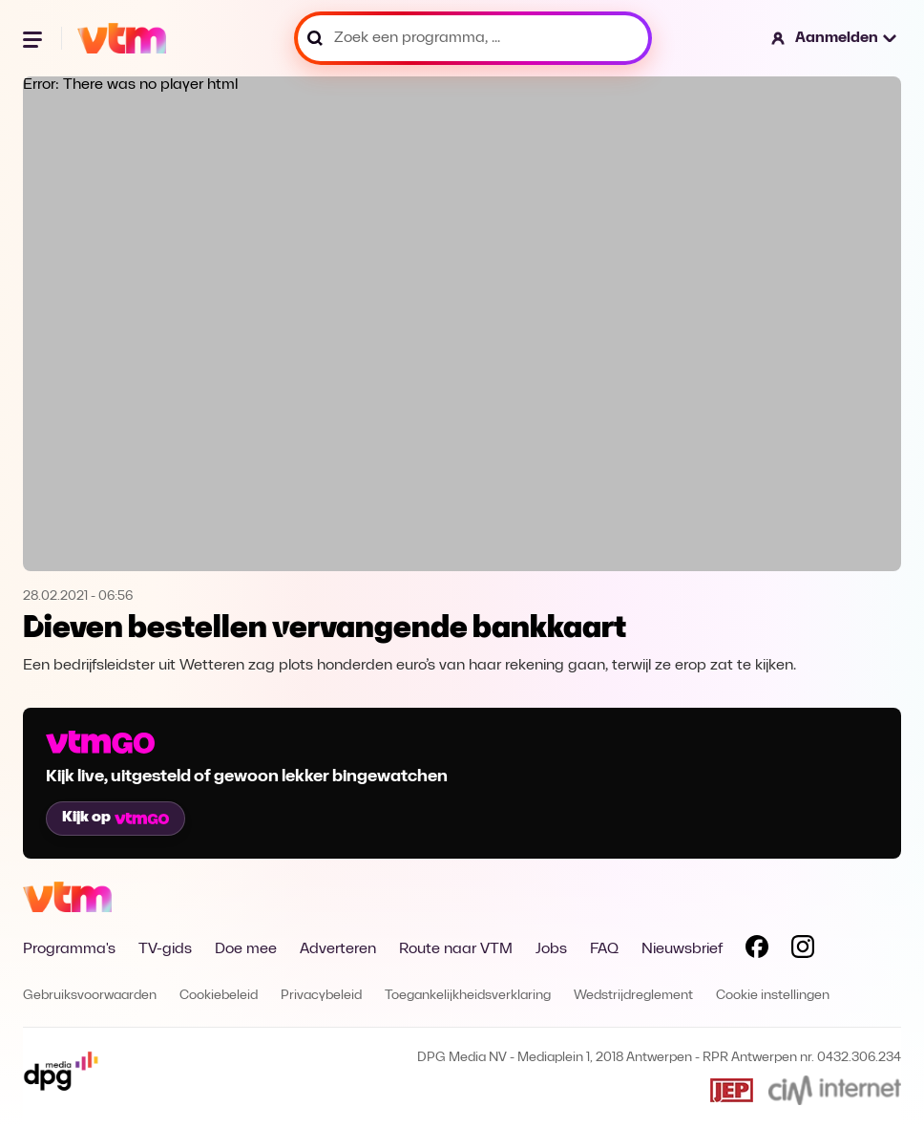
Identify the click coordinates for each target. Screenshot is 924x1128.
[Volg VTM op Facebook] (757, 950)
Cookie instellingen (773, 996)
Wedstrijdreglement (633, 996)
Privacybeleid (321, 996)
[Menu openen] (34, 38)
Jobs (551, 949)
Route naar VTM (456, 949)
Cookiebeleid (218, 996)
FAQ (604, 949)
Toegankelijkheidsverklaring (468, 996)
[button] (834, 38)
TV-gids (165, 949)
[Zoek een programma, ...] (473, 38)
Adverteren (338, 949)
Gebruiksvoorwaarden (90, 996)
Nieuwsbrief (682, 949)
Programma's (69, 949)
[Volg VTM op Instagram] (802, 950)
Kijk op (115, 817)
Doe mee (246, 949)
